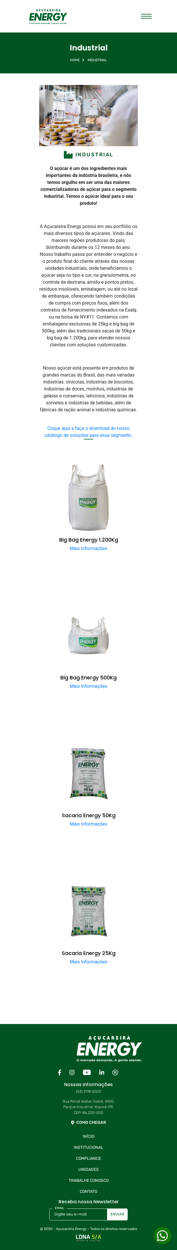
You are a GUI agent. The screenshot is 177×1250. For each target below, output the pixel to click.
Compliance (88, 1158)
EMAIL (59, 1208)
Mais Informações (88, 548)
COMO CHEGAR (88, 1122)
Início (88, 1136)
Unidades (88, 1169)
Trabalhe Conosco (89, 1180)
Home (75, 60)
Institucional (88, 1147)
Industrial (97, 60)
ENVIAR (117, 1214)
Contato (88, 1191)
